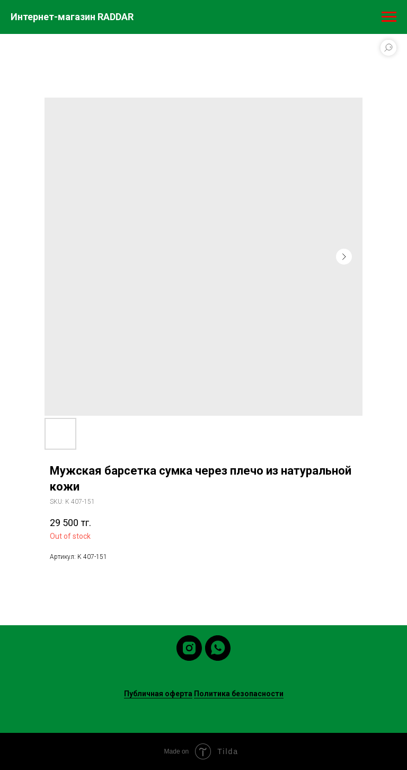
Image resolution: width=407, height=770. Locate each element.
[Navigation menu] (389, 17)
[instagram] (189, 648)
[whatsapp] (218, 648)
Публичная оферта (158, 693)
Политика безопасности (239, 693)
